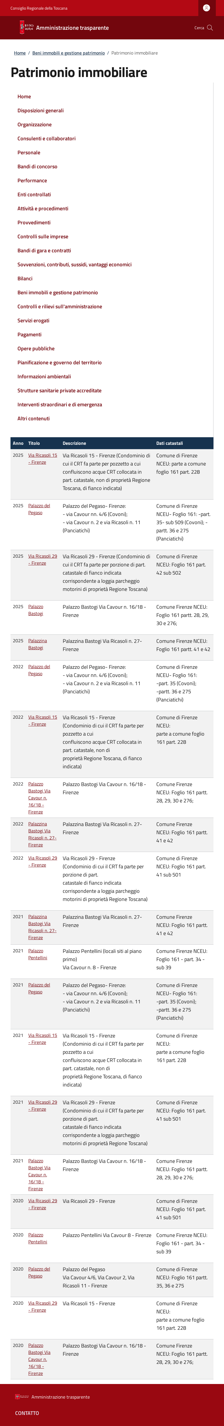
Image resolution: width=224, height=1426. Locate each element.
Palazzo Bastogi (35, 610)
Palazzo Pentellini (37, 954)
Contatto (27, 1413)
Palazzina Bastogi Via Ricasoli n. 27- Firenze (42, 834)
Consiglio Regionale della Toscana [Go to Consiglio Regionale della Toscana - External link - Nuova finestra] (38, 8)
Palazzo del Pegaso (39, 509)
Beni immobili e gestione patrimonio (68, 52)
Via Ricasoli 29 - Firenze (42, 559)
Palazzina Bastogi (37, 644)
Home (20, 52)
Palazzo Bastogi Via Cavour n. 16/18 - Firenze (39, 797)
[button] (210, 27)
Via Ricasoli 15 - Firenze (42, 459)
